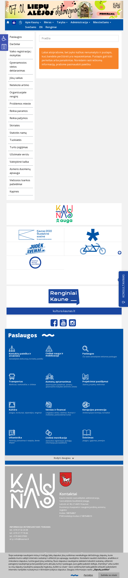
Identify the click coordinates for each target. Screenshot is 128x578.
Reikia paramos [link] (19, 111)
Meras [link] (49, 22)
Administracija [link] (80, 22)
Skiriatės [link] (15, 125)
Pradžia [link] (46, 38)
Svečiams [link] (30, 27)
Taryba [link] (62, 22)
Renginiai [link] (51, 27)
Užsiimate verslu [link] (19, 154)
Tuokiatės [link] (15, 140)
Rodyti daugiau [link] (64, 457)
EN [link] (40, 27)
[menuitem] (8, 22)
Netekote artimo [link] (19, 85)
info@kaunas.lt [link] (21, 539)
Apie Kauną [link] (33, 22)
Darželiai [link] (15, 44)
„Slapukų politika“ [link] (101, 569)
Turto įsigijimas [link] (19, 147)
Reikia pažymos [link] (19, 118)
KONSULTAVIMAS (123, 286)
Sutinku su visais (109, 575)
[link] (4, 38)
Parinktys (88, 575)
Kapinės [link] (14, 191)
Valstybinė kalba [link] (19, 161)
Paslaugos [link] (16, 37)
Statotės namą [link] (18, 132)
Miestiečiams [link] (102, 22)
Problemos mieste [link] (20, 103)
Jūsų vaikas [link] (16, 78)
